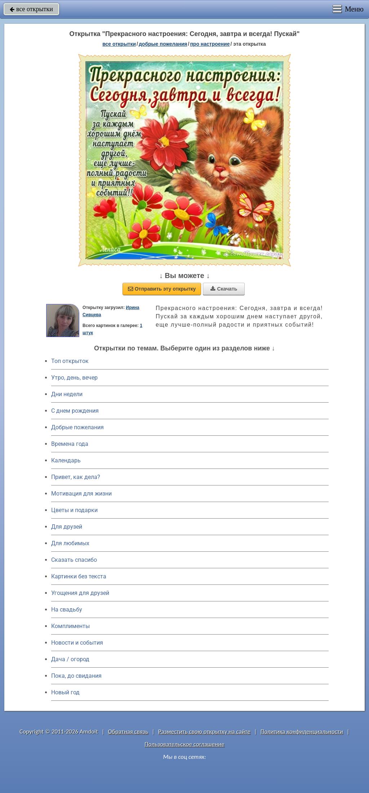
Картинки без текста (78, 576)
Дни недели (67, 394)
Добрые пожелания (77, 427)
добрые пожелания (163, 44)
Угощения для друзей (80, 593)
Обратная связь (128, 731)
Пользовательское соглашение (184, 744)
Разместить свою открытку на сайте (204, 731)
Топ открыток (70, 361)
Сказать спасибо (74, 559)
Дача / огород (70, 659)
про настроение (210, 44)
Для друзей (66, 526)
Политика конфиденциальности (302, 731)
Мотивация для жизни (81, 493)
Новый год (65, 692)
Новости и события (77, 642)
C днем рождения (75, 410)
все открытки (31, 9)
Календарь (66, 460)
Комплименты (70, 626)
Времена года (69, 443)
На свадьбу (66, 609)
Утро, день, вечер (74, 377)
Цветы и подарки (74, 510)
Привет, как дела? (75, 477)
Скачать (223, 289)
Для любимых (70, 543)
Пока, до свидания (76, 675)
